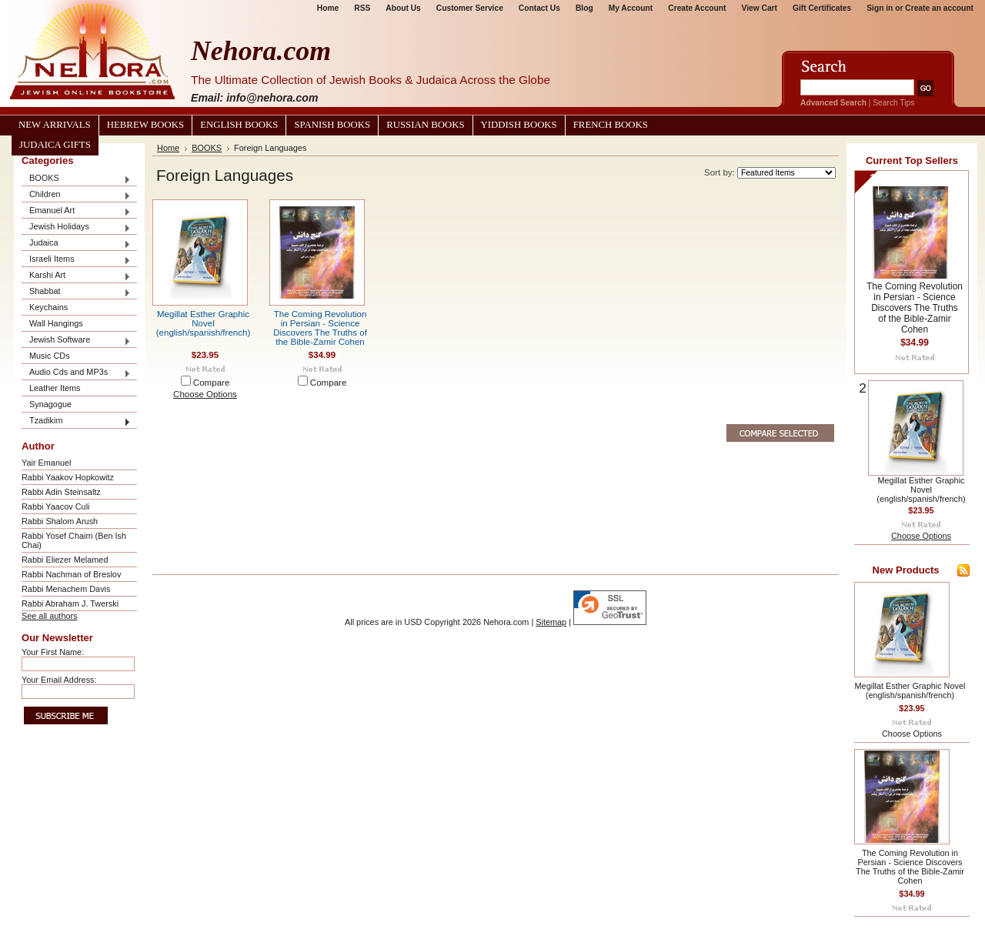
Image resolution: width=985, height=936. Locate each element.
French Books (610, 124)
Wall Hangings (56, 323)
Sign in (879, 8)
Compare (211, 382)
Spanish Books (332, 124)
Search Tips (893, 103)
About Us (403, 8)
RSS (362, 8)
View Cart (759, 8)
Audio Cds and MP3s (76, 373)
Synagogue (50, 404)
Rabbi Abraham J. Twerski (70, 603)
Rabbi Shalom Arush (60, 521)
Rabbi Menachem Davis (66, 588)
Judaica (76, 243)
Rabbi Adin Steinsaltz (61, 491)
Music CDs (49, 355)
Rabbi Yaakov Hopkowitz (68, 477)
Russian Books (425, 124)
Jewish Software (76, 340)
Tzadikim (76, 421)
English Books (239, 124)
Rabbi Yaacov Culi (55, 506)
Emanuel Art (76, 211)
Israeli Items (76, 260)
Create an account (939, 8)
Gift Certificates (822, 8)
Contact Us (539, 8)
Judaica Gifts (55, 144)
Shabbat (76, 292)
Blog (584, 8)
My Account (631, 8)
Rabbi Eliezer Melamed (65, 559)
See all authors (50, 615)
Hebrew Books (145, 124)
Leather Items (55, 388)
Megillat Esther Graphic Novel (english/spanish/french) (203, 323)
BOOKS (76, 179)
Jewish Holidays (76, 227)
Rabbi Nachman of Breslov (71, 574)
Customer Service (469, 8)
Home (328, 8)
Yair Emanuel (46, 462)
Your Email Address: (59, 679)
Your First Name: (53, 652)
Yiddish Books (519, 124)
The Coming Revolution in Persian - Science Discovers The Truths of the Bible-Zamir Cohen (320, 327)
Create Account (697, 8)
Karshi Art (76, 276)
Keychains (48, 307)
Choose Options (205, 394)
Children (76, 195)
